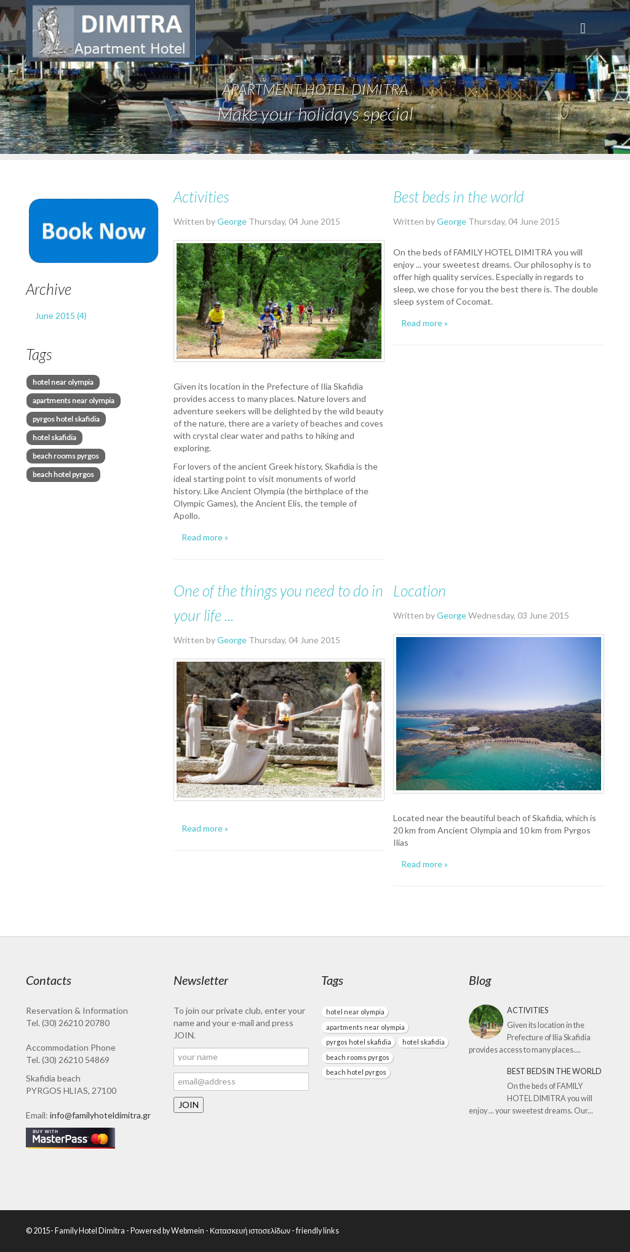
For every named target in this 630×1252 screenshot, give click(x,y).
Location (419, 591)
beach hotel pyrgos (63, 474)
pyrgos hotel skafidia (66, 418)
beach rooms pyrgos (66, 455)
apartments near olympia (73, 400)
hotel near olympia (63, 382)
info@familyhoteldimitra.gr (100, 1115)
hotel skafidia (54, 437)
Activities (201, 197)
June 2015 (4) (61, 315)
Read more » (204, 537)
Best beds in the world (458, 197)
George (233, 221)
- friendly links (314, 1230)
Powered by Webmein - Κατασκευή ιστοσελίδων (210, 1230)
